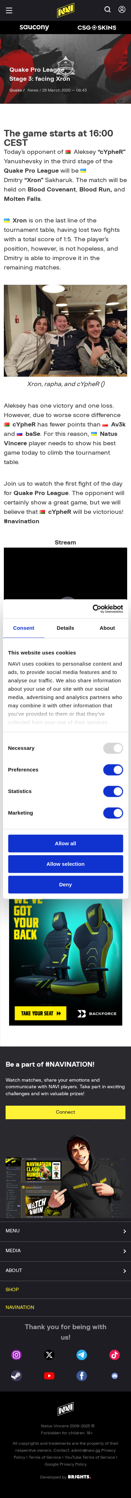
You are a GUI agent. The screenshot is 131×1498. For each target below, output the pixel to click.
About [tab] (107, 628)
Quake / (17, 90)
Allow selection (65, 864)
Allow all (65, 843)
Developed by (65, 1477)
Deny (65, 884)
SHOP (12, 1289)
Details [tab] (65, 628)
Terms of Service (45, 1457)
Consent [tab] (23, 628)
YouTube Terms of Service (90, 1457)
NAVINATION (20, 1307)
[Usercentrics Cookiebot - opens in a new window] (93, 608)
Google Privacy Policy (66, 1464)
